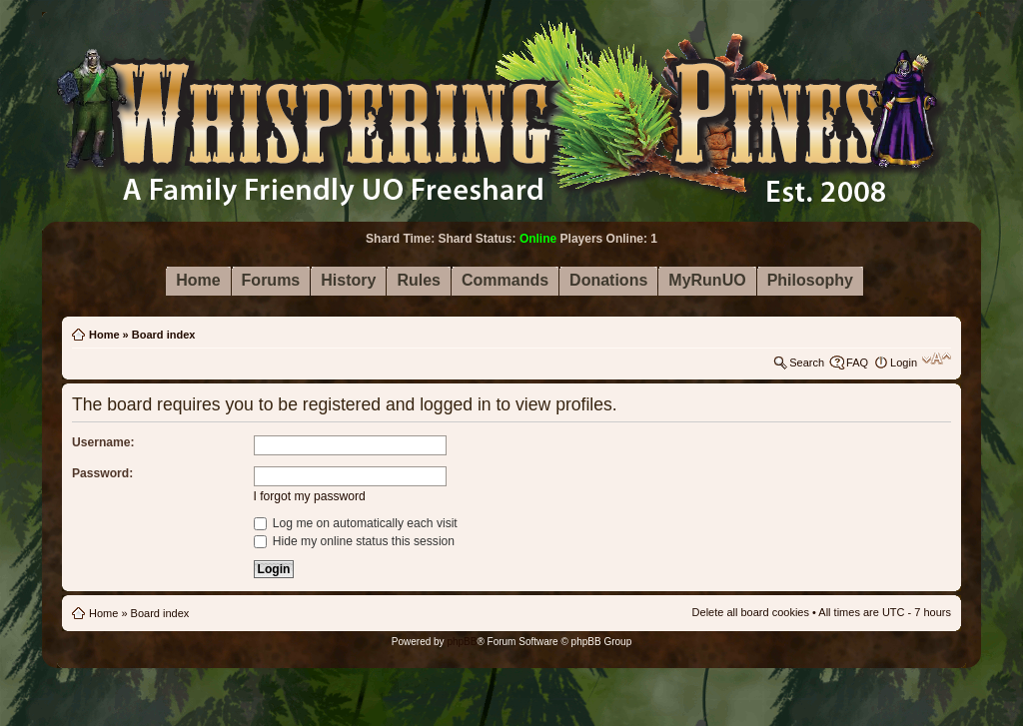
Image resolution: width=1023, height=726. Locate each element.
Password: (102, 473)
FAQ (857, 362)
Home (104, 335)
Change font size (936, 358)
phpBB (462, 641)
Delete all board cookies (750, 612)
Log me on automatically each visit (356, 523)
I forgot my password (310, 496)
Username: (103, 442)
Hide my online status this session (355, 541)
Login (903, 362)
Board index (164, 335)
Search (806, 362)
